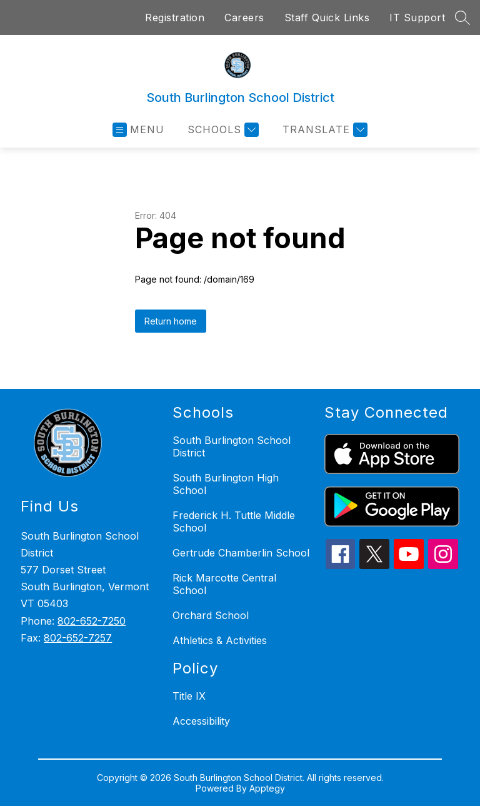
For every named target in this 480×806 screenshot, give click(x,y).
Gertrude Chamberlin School (240, 553)
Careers (244, 17)
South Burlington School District (231, 446)
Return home (170, 321)
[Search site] (462, 17)
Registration (174, 17)
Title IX (189, 696)
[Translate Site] (323, 130)
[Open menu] (138, 130)
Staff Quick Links (327, 17)
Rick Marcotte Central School (224, 584)
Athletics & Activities (219, 640)
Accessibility (201, 721)
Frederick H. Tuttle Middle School (233, 521)
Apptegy (267, 788)
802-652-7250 (92, 621)
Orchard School (210, 615)
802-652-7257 (78, 638)
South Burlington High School (225, 483)
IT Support (417, 17)
